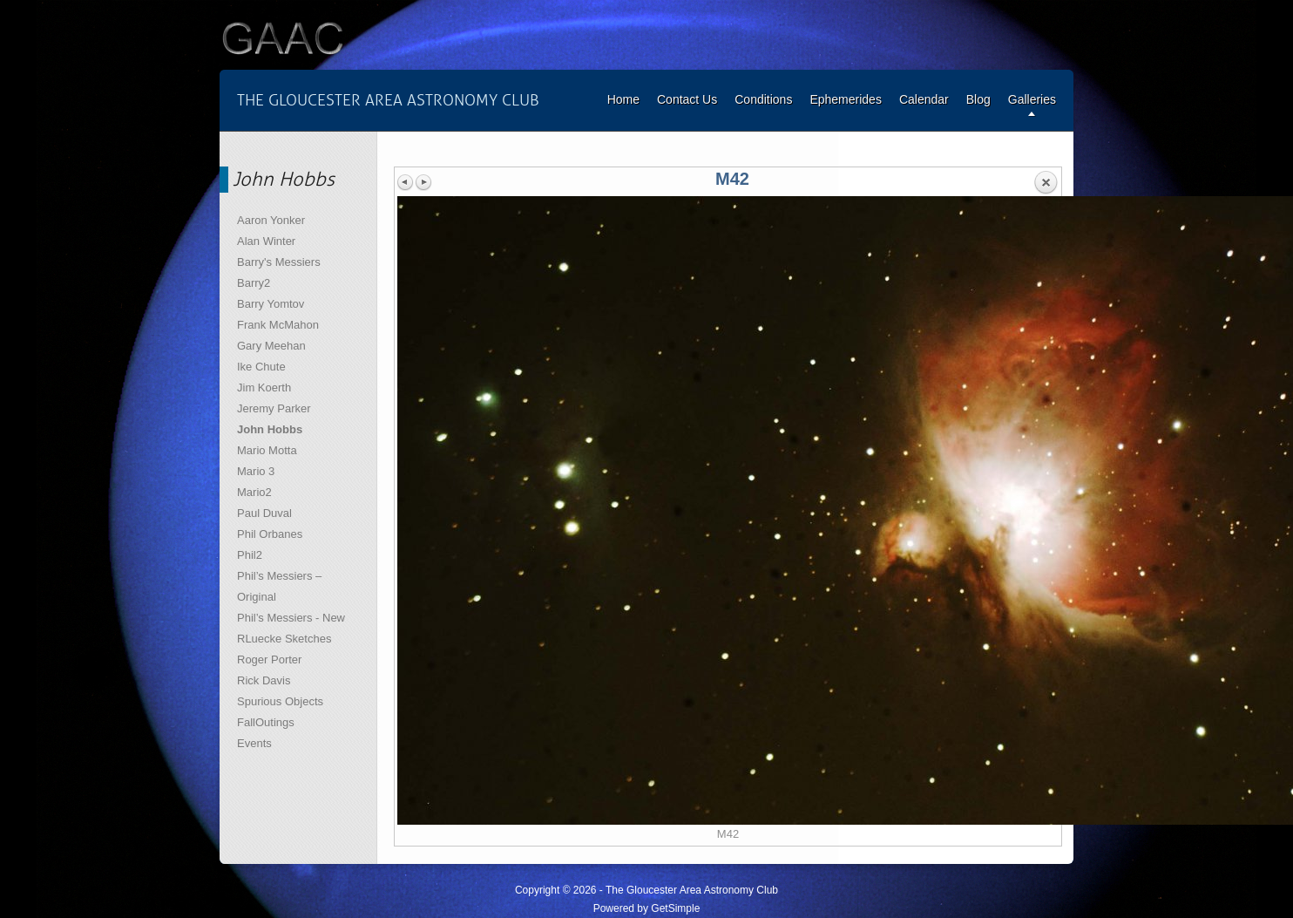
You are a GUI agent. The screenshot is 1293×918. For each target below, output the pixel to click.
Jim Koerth (264, 387)
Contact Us (687, 99)
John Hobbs (269, 429)
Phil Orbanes (269, 534)
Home (623, 99)
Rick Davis (263, 680)
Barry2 (253, 282)
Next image (423, 182)
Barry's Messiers (279, 262)
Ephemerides (845, 99)
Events (254, 743)
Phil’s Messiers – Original (279, 586)
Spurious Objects (280, 701)
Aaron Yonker (271, 220)
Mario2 (254, 492)
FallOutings (265, 722)
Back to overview (1045, 183)
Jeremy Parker (274, 408)
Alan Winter (266, 241)
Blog (978, 99)
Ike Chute (261, 366)
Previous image (406, 182)
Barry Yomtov (270, 303)
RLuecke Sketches (284, 638)
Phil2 (249, 554)
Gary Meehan (271, 345)
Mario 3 (255, 471)
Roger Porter (269, 659)
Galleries (1032, 99)
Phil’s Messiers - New (291, 617)
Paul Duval (264, 513)
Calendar (924, 99)
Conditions (763, 99)
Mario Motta (267, 450)
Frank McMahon (278, 324)
